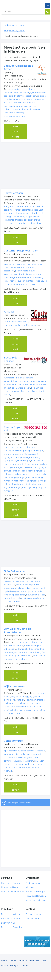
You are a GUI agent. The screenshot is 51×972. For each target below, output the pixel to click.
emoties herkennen (13, 710)
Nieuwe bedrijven (9, 887)
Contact (24, 965)
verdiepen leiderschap (14, 113)
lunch (25, 321)
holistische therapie (33, 206)
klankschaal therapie (13, 220)
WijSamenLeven (14, 686)
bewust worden (34, 706)
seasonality (9, 271)
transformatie (32, 703)
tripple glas (18, 391)
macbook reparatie (25, 767)
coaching (8, 210)
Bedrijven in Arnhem (11, 918)
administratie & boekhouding (30, 649)
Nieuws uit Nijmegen (36, 896)
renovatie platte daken (14, 595)
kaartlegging (26, 696)
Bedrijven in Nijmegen (21, 3)
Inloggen (14, 965)
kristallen (20, 700)
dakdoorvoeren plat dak (32, 598)
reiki (42, 213)
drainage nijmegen (23, 457)
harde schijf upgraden (34, 764)
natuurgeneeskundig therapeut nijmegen (23, 450)
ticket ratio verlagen (27, 274)
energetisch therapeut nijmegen (19, 447)
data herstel (9, 767)
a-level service (24, 277)
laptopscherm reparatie (15, 751)
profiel (15, 126)
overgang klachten (22, 210)
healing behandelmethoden (26, 213)
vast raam (24, 381)
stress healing (18, 703)
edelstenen (30, 700)
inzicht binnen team (31, 109)
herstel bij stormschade (31, 591)
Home (4, 961)
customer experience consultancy (20, 267)
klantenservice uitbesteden (30, 264)
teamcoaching (11, 106)
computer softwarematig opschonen (21, 757)
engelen (15, 696)
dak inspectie (33, 588)
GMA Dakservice (14, 571)
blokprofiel (24, 384)
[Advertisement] (25, 165)
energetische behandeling (28, 223)
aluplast (7, 388)
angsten (8, 213)
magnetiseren (33, 216)
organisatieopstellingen (15, 116)
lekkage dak (9, 584)
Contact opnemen (34, 914)
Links (44, 961)
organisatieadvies (27, 106)
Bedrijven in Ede (9, 923)
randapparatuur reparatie (31, 754)
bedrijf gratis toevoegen (19, 803)
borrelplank (17, 321)
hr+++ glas (30, 391)
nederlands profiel (38, 384)
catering (34, 325)
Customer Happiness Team (21, 250)
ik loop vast (37, 210)
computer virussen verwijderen (18, 761)
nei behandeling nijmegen (26, 481)
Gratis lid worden (33, 918)
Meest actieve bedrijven (12, 891)
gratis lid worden (37, 941)
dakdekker (20, 581)
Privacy (4, 965)
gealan (27, 388)
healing (7, 216)
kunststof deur (11, 384)
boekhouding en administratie (18, 655)
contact (15, 131)
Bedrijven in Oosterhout (12, 927)
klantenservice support (14, 281)
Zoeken (12, 961)
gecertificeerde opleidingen (25, 89)
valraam (33, 381)
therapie (41, 700)
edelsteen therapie (33, 220)
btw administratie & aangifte (31, 652)
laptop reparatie (11, 754)
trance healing (18, 216)
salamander (17, 388)
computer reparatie (36, 751)
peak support (21, 271)
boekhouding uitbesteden (30, 642)
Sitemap (23, 961)
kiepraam (42, 381)
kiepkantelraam (11, 381)
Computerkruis (13, 740)
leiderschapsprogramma (24, 102)
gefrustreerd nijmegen (14, 471)
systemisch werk (38, 92)
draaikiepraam (26, 378)
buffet (8, 321)
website (15, 137)
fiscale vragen (10, 652)
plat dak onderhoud (13, 601)
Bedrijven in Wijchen (11, 914)
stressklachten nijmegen (35, 467)
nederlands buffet (21, 325)
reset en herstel (18, 706)
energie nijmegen (12, 454)
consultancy (9, 284)
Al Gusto (9, 311)
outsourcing (37, 277)
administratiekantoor (13, 645)
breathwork (9, 223)
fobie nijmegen (33, 484)
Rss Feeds (34, 961)
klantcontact (10, 264)
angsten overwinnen (13, 713)
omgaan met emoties (34, 710)
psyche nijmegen (22, 460)
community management (28, 284)
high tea (8, 325)
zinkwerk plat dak (12, 598)
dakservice (9, 581)
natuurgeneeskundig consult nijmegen (22, 474)
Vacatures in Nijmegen (36, 900)
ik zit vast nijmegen (31, 464)
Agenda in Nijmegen (35, 891)
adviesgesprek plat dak (15, 588)
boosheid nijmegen (35, 471)
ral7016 (7, 394)
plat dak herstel (33, 581)
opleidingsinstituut (12, 109)
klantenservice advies (36, 281)
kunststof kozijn (11, 378)
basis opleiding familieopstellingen (20, 96)
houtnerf (40, 391)
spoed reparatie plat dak (27, 584)
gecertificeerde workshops (16, 92)
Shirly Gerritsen (13, 193)
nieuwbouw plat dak (35, 595)
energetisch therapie (14, 206)
